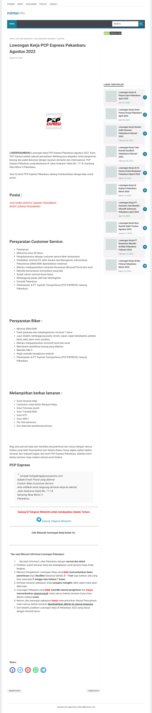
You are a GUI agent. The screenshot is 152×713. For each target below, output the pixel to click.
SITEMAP (11, 4)
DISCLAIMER (31, 4)
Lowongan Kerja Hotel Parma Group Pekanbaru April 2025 (130, 112)
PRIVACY (43, 4)
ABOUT (20, 4)
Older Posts (93, 691)
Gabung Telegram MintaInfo (53, 521)
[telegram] (43, 670)
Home (11, 24)
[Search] (125, 24)
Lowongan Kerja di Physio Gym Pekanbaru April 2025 (129, 95)
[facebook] (12, 670)
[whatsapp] (36, 670)
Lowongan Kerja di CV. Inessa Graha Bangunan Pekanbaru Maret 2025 (130, 171)
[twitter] (20, 670)
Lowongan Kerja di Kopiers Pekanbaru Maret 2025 (128, 188)
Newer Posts (14, 691)
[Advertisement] (54, 83)
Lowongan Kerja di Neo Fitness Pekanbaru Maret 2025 (129, 264)
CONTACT (53, 4)
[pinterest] (28, 670)
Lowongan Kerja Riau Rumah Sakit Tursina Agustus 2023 (129, 226)
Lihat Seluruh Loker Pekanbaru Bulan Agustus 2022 (54, 540)
